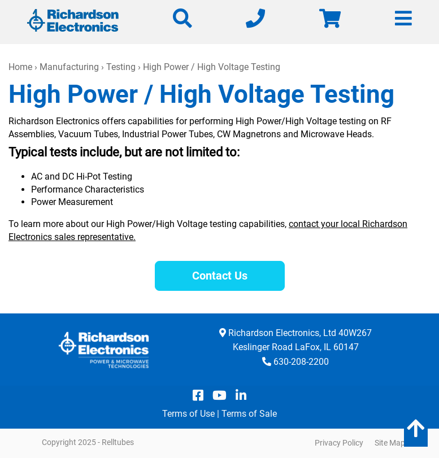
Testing (121, 67)
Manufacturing (69, 67)
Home (20, 67)
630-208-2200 (301, 361)
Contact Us (219, 275)
